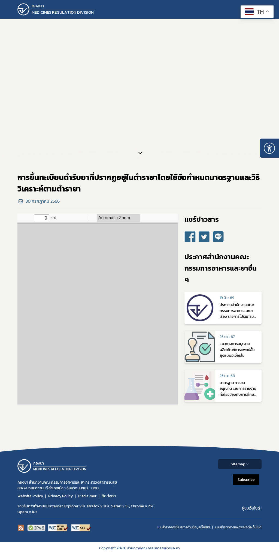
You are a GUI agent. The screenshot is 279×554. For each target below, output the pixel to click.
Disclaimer (87, 496)
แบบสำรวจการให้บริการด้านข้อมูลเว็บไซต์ (183, 527)
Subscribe (246, 479)
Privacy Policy (60, 496)
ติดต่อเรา (109, 496)
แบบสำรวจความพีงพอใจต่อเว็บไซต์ (238, 527)
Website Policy (30, 496)
